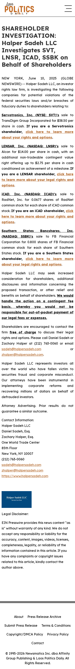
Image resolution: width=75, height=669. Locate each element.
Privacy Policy (58, 634)
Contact (37, 643)
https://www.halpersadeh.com (25, 476)
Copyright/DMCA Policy (24, 634)
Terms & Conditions (56, 625)
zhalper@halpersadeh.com (22, 355)
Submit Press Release (20, 625)
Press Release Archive (44, 617)
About (18, 617)
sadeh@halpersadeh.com (21, 349)
